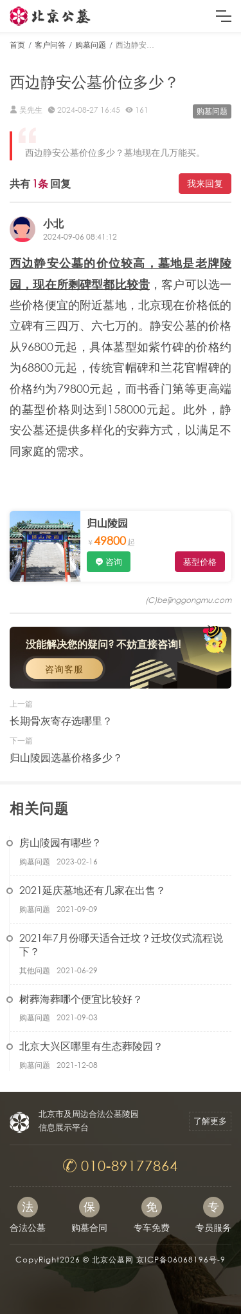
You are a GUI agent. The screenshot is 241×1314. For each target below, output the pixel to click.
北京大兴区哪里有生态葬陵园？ (91, 1045)
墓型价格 (200, 562)
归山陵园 (107, 522)
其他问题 (34, 970)
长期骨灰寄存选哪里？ (61, 720)
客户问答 (50, 44)
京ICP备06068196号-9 (181, 1259)
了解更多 (210, 1121)
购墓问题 (90, 44)
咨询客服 (64, 669)
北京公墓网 (113, 1259)
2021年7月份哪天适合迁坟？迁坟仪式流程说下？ (121, 944)
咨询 (113, 562)
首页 (17, 44)
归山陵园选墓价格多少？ (66, 757)
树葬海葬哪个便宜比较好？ (81, 998)
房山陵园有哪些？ (60, 842)
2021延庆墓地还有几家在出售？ (92, 890)
